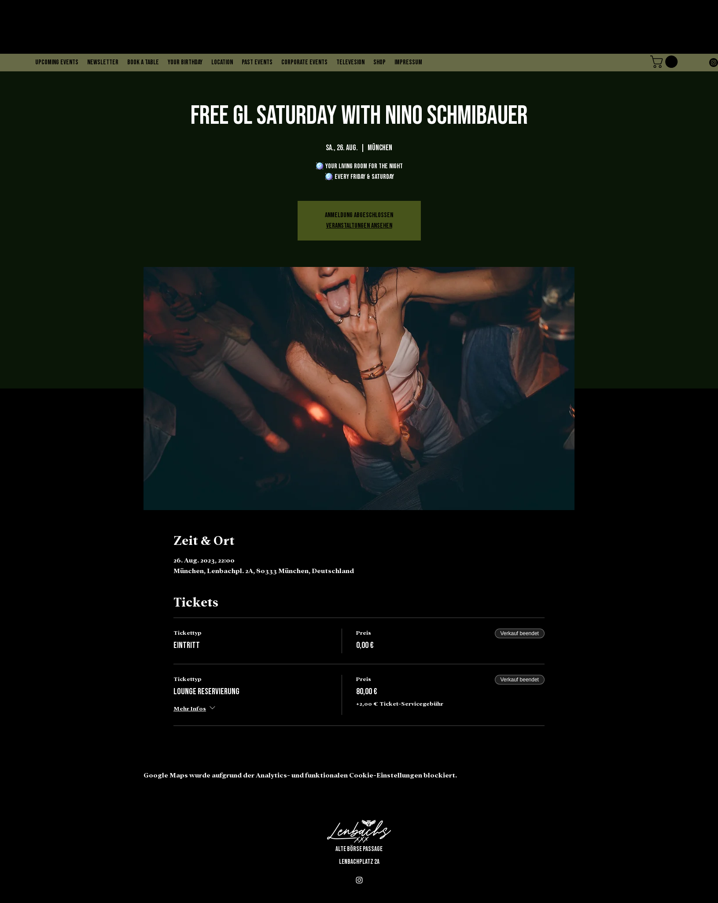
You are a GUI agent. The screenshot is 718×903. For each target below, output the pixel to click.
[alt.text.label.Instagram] (713, 62)
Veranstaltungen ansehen (359, 226)
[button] (665, 62)
